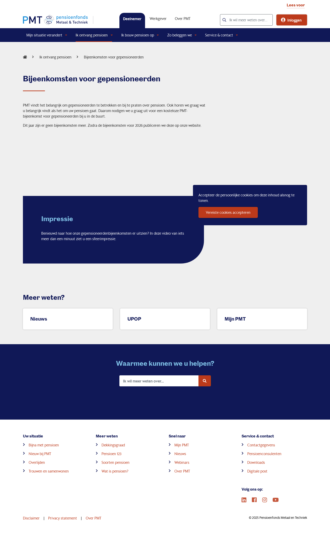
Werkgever (158, 18)
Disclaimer (31, 518)
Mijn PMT (181, 444)
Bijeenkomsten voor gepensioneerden (114, 57)
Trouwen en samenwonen (49, 471)
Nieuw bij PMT (40, 453)
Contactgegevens (261, 444)
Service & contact (219, 35)
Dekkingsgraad (113, 444)
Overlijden (37, 462)
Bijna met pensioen (44, 444)
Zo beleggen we (179, 35)
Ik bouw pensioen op (137, 35)
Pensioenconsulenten (264, 453)
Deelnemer (132, 18)
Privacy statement (62, 518)
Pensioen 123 (111, 453)
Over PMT (182, 18)
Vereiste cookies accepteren (228, 212)
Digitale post (257, 471)
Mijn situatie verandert (44, 35)
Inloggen (294, 19)
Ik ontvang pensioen (92, 35)
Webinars (181, 462)
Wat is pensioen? (115, 471)
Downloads (256, 462)
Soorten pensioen (115, 462)
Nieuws (180, 453)
